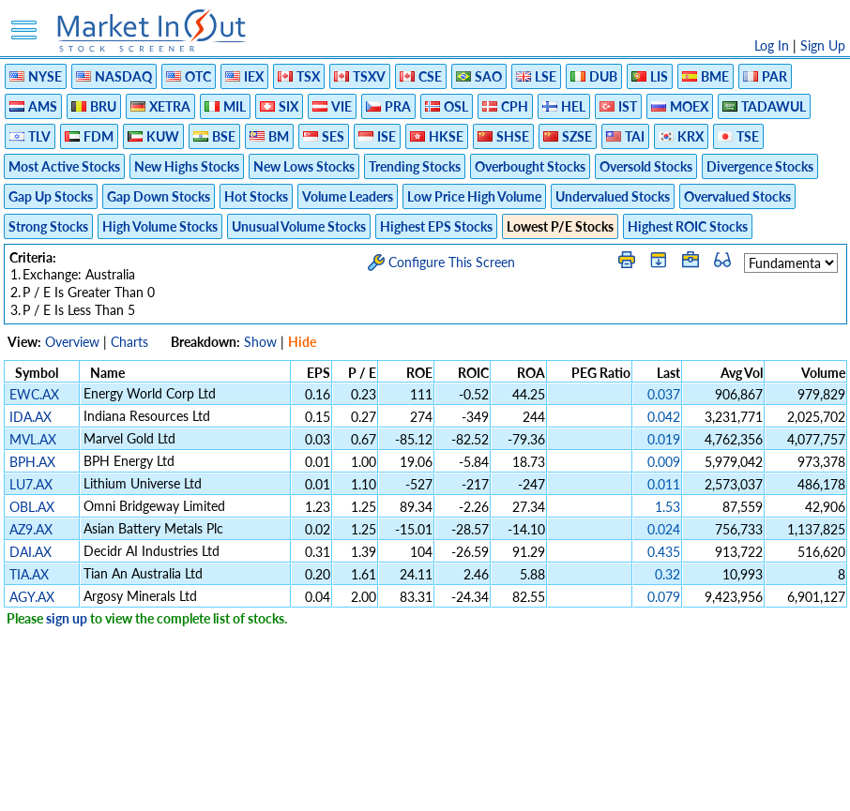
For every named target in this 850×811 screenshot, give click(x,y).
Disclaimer (210, 787)
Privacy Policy (291, 787)
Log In (771, 45)
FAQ (580, 787)
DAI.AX (30, 552)
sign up (66, 618)
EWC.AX (34, 394)
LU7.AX (31, 484)
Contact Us (637, 787)
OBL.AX (31, 507)
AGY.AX (31, 597)
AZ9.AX (31, 529)
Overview (72, 342)
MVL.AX (32, 439)
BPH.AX (32, 462)
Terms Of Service (392, 787)
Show (260, 342)
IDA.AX (30, 417)
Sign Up (822, 45)
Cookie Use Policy (504, 787)
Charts (129, 342)
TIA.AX (29, 574)
